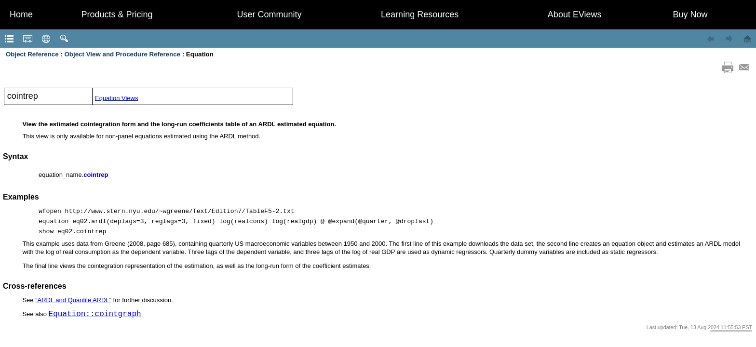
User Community (269, 14)
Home (21, 14)
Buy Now (690, 14)
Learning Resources (420, 14)
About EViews (575, 14)
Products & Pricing (117, 14)
